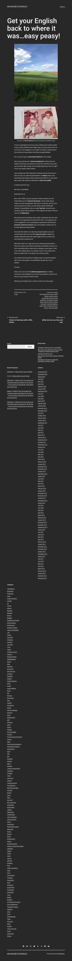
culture (9, 649)
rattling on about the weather (15, 846)
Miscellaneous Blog (12, 788)
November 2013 (42, 525)
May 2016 (40, 454)
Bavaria (52, 294)
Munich (41, 306)
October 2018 (42, 415)
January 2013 (42, 544)
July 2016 (40, 449)
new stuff (9, 800)
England (9, 678)
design (9, 661)
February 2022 (42, 386)
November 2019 (42, 411)
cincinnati (10, 644)
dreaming (10, 666)
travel (8, 914)
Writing (9, 936)
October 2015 (42, 471)
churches (9, 642)
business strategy (12, 627)
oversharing (10, 824)
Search (9, 343)
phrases (9, 834)
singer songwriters (12, 868)
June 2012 (41, 561)
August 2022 (41, 376)
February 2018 (42, 418)
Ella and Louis (11, 671)
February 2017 (42, 437)
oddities (9, 810)
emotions (9, 674)
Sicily (8, 865)
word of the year (11, 929)
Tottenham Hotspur (12, 907)
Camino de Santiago (13, 630)
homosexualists (11, 732)
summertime (10, 887)
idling (8, 742)
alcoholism (10, 591)
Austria (9, 606)
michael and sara (12, 783)
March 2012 (41, 568)
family (56, 292)
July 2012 (40, 559)
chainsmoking (45, 298)
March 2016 (41, 459)
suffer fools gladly (53, 308)
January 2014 (42, 520)
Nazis (8, 797)
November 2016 (42, 440)
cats (8, 632)
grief (8, 720)
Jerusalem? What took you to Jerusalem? (49, 347)
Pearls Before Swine (13, 827)
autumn (9, 608)
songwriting (10, 880)
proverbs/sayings (12, 844)
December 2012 (42, 546)
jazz (8, 756)
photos (9, 831)
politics (9, 841)
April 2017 (41, 432)
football (9, 703)
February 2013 (42, 542)
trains (8, 912)
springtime (10, 885)
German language (12, 710)
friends (9, 708)
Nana (45, 306)
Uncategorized (11, 916)
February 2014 (42, 517)
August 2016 (41, 447)
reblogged (10, 848)
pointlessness (11, 839)
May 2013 (40, 537)
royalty (9, 853)
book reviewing (11, 623)
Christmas (10, 640)
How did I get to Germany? (14, 737)
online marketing (12, 817)
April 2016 (41, 457)
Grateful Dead (11, 717)
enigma (46, 302)
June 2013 (41, 534)
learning (9, 761)
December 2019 (42, 408)
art (8, 603)
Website (62, 7)
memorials (10, 778)
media (9, 776)
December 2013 (42, 522)
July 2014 (40, 505)
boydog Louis (11, 625)
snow (8, 873)
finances (9, 695)
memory (9, 780)
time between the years (13, 902)
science (9, 858)
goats (8, 715)
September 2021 (42, 391)
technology (10, 892)
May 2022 (40, 381)
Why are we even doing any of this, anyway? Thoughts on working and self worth (50, 350)
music (9, 795)
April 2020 (41, 398)
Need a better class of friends (23, 372)
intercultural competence (14, 744)
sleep (8, 870)
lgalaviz (9, 391)
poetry (9, 836)
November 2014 (42, 495)
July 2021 (40, 393)
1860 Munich (11, 589)
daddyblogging (11, 659)
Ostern (9, 822)
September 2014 (42, 500)
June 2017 (41, 427)
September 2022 (42, 374)
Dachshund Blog (11, 657)
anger (8, 596)
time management (12, 904)
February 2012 (42, 571)
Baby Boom (46, 294)
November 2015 (42, 469)
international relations (13, 746)
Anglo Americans (12, 598)
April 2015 (41, 483)
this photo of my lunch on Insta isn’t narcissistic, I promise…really (48, 360)
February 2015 (42, 488)
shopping (9, 863)
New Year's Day (11, 802)
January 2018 (42, 420)
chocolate (10, 637)
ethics (9, 683)
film (8, 693)
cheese (9, 635)
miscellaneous (11, 785)
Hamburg (9, 722)
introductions (11, 749)
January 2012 (42, 573)
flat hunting (10, 698)
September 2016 (42, 444)
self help (9, 861)
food (8, 700)
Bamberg (9, 611)
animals (9, 601)
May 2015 (40, 481)
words (9, 931)
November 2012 (42, 549)
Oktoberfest (10, 812)
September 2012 (42, 554)
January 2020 (42, 406)
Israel (8, 751)
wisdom (9, 926)
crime (8, 647)
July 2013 (40, 532)
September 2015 (42, 474)
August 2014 (41, 503)
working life (10, 933)
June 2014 (41, 508)
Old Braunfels (11, 814)
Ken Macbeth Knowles (17, 6)
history (9, 727)
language (9, 759)
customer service (12, 652)
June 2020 (41, 396)
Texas (8, 895)
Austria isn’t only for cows (45, 354)
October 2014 (42, 498)
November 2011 (42, 578)
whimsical (10, 921)
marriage (9, 773)
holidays (9, 729)
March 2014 (41, 515)
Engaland (9, 676)
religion (9, 851)
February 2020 (42, 403)
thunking (9, 899)
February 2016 (42, 461)
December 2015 (42, 466)
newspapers (10, 805)
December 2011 (42, 576)
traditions (10, 909)
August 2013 (41, 529)
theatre (9, 897)
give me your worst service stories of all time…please (51, 356)
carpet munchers (53, 296)
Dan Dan (51, 298)
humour (9, 739)
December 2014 (42, 493)
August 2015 (41, 476)
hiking (9, 725)
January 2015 (42, 491)
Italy (8, 754)
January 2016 (42, 464)
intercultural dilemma (52, 304)
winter (9, 924)
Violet (8, 919)
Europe (9, 686)
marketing (10, 771)
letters (9, 763)
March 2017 (41, 435)
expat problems (11, 688)
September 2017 (42, 423)
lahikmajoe (10, 372)
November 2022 (42, 372)
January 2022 (42, 389)
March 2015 (41, 486)
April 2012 (41, 566)
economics (10, 669)
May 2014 (40, 510)
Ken (17, 294)
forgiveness (10, 705)
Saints (9, 856)
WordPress (61, 953)
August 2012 (41, 556)
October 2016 (42, 442)
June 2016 (41, 452)
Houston (9, 734)
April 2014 (41, 512)
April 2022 (41, 384)
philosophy (10, 829)
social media (10, 875)
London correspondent (13, 768)
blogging (9, 618)
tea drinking (10, 890)
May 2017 (40, 430)
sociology (10, 878)
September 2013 (42, 527)
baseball (9, 613)
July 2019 (40, 413)
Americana (10, 593)
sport (8, 882)
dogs (8, 664)
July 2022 (40, 379)
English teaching (12, 681)
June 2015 (41, 478)
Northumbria (10, 807)
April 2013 (41, 539)
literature (9, 766)
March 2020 (41, 401)
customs (9, 654)
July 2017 (40, 425)
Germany (50, 302)
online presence (11, 819)
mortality (9, 790)
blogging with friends (13, 620)
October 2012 (42, 551)
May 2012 (40, 563)
